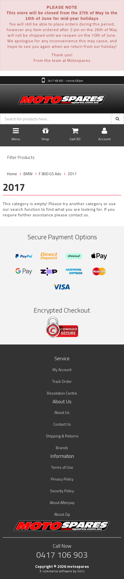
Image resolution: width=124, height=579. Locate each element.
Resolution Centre (62, 393)
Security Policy (62, 491)
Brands (62, 448)
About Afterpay (62, 502)
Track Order (62, 381)
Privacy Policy (62, 479)
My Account (62, 369)
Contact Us (62, 424)
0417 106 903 (62, 554)
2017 (72, 174)
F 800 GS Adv (50, 174)
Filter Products (21, 157)
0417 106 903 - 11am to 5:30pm (65, 80)
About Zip (62, 514)
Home (12, 174)
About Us (62, 412)
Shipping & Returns (62, 436)
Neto (81, 571)
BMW (27, 174)
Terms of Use (62, 467)
